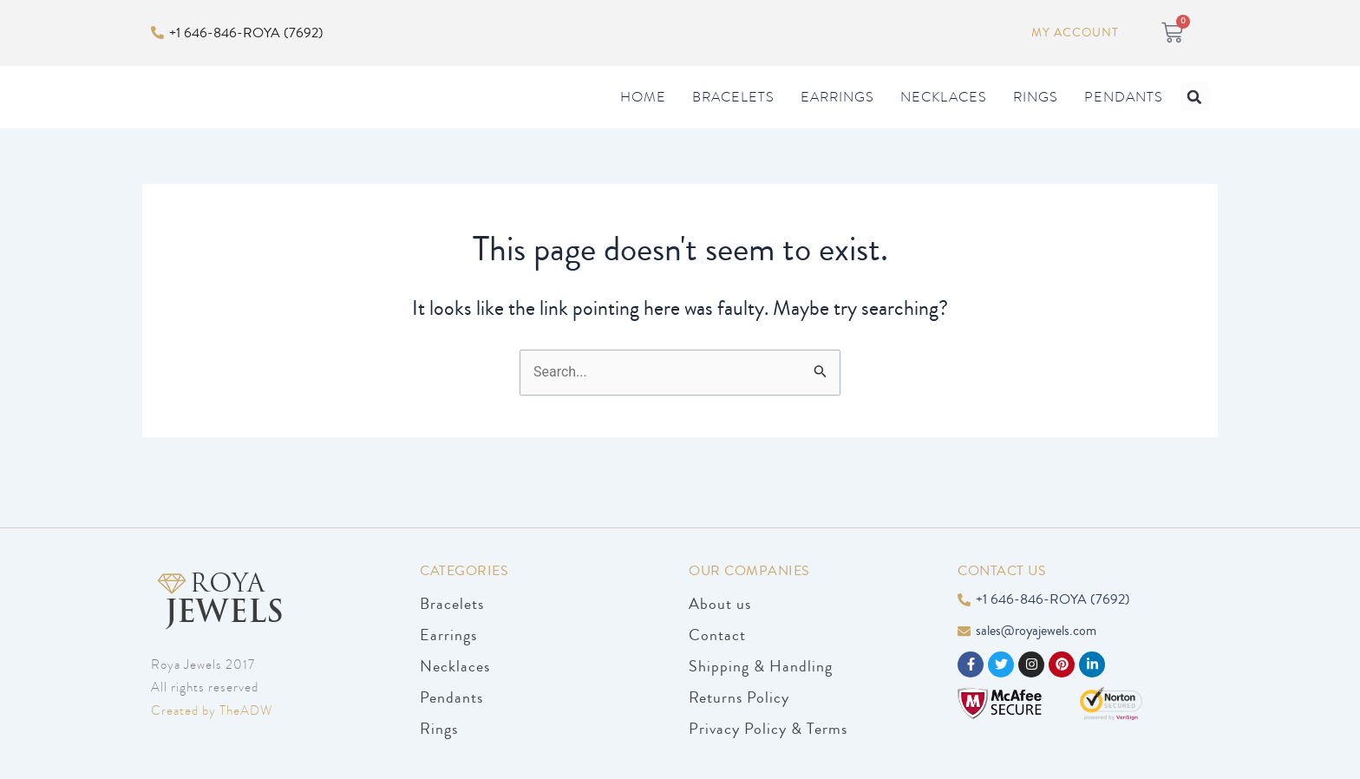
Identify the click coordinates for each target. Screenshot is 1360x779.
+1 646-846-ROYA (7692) (246, 32)
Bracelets (733, 114)
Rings (1035, 114)
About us (720, 603)
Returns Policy (739, 697)
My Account (1074, 33)
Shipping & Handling (761, 666)
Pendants (1123, 114)
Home (643, 114)
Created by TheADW (211, 710)
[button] (1194, 114)
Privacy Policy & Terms (768, 728)
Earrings (837, 114)
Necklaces (943, 114)
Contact (717, 635)
